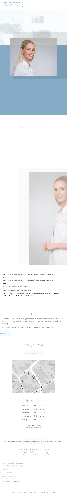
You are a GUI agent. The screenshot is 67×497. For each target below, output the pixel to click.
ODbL (42, 391)
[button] (64, 4)
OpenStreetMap (30, 391)
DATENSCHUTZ (44, 492)
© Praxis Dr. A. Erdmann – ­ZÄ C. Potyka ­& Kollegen (23, 492)
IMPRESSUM (54, 492)
